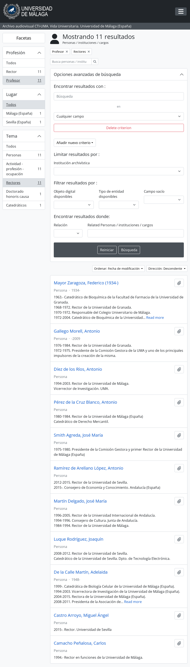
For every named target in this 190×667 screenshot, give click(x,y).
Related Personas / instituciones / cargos (120, 225)
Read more (155, 317)
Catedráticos (23, 206)
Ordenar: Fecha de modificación (117, 269)
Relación (60, 225)
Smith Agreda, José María (78, 435)
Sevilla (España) (23, 123)
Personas (23, 156)
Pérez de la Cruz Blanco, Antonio (85, 402)
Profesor (23, 81)
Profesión (15, 53)
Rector (23, 72)
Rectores (23, 183)
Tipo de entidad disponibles (111, 194)
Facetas (23, 38)
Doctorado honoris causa (23, 194)
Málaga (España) (23, 114)
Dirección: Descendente (165, 269)
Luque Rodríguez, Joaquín (78, 539)
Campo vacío (154, 191)
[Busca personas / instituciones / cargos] (71, 61)
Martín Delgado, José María (80, 501)
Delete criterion (118, 127)
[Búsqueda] (119, 96)
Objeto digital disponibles (64, 194)
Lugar (11, 94)
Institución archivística (72, 163)
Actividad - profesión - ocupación (23, 168)
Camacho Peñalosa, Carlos (80, 643)
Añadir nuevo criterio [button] (74, 142)
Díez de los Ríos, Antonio (78, 369)
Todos (11, 63)
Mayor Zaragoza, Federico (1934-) (86, 282)
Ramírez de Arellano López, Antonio (88, 468)
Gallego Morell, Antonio (77, 331)
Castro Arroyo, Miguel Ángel (81, 615)
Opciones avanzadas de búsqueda (87, 74)
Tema (11, 136)
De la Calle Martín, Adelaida (81, 572)
